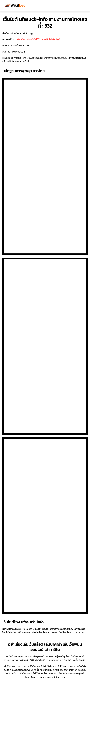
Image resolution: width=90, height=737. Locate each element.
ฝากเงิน (21, 39)
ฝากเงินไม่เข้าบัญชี (51, 39)
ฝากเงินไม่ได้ (33, 39)
